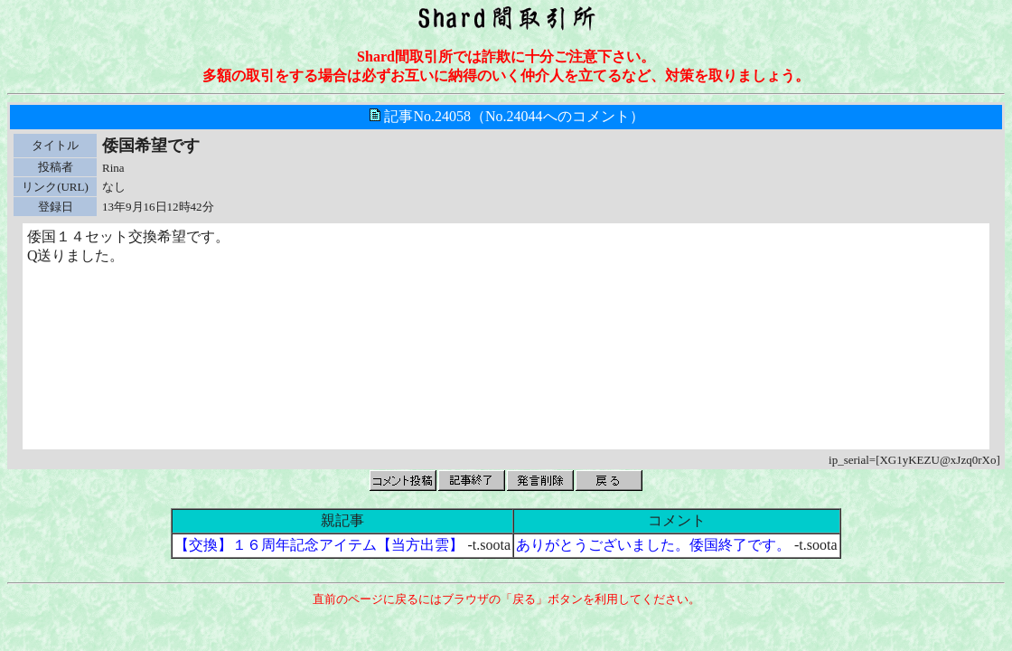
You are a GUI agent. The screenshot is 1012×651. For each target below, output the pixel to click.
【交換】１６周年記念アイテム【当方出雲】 (319, 544)
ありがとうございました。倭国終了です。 (653, 544)
